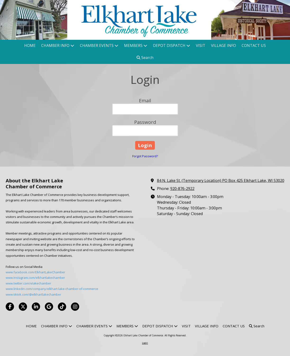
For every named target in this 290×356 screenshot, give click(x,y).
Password (145, 122)
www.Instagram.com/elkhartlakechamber (35, 277)
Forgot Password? (145, 156)
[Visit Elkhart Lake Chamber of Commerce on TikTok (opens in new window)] (62, 306)
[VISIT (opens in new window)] (200, 46)
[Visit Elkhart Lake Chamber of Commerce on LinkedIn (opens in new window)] (36, 306)
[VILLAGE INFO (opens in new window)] (223, 46)
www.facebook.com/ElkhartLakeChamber (35, 272)
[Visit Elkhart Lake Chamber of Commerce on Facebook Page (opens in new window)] (10, 306)
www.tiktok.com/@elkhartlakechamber (33, 294)
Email (145, 100)
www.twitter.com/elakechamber (28, 283)
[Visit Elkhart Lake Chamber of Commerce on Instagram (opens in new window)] (75, 306)
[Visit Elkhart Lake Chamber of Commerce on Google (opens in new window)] (49, 306)
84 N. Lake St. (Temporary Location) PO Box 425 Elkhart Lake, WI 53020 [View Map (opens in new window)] (220, 180)
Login (145, 343)
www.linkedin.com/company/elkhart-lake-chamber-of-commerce (52, 289)
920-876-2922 (182, 188)
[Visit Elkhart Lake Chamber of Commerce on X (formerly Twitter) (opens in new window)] (23, 306)
